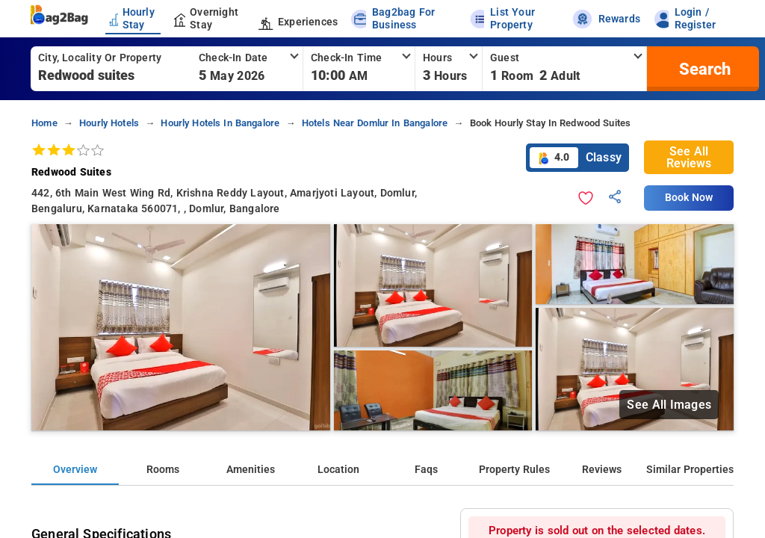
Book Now (689, 197)
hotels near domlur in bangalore (375, 123)
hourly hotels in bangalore (220, 123)
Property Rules (514, 469)
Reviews (602, 469)
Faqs (426, 469)
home (44, 123)
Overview (75, 469)
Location (338, 469)
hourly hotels (109, 123)
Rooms (162, 469)
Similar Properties (690, 469)
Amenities (250, 469)
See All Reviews (688, 157)
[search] (703, 68)
